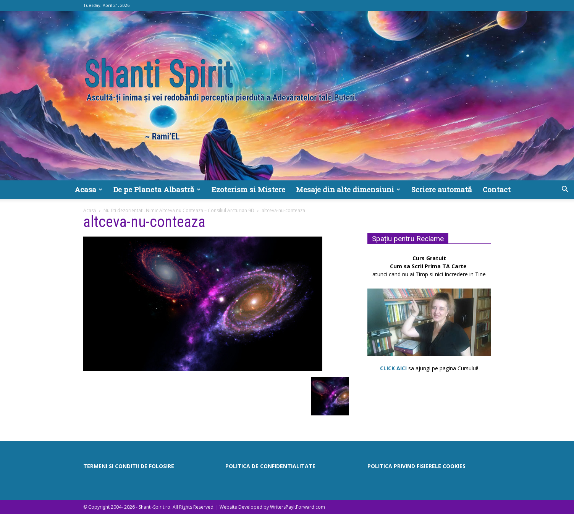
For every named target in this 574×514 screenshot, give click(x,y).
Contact (497, 189)
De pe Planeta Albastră (156, 189)
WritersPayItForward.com (297, 507)
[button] (565, 190)
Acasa (88, 189)
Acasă (89, 210)
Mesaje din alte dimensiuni (348, 189)
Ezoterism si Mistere (248, 189)
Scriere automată (441, 189)
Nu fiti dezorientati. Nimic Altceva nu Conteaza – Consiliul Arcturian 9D (178, 210)
